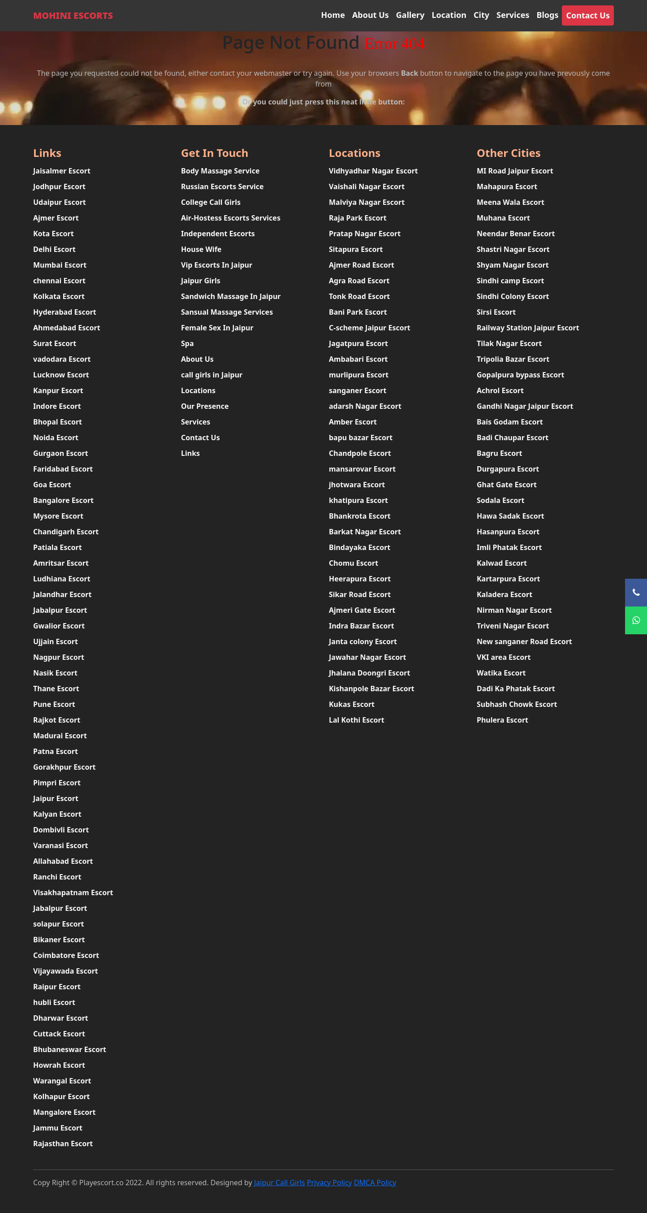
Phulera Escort (502, 720)
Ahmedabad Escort (66, 328)
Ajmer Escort (56, 218)
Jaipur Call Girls (279, 1182)
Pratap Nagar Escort (365, 233)
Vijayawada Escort (65, 971)
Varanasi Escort (60, 845)
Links (190, 453)
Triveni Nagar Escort (513, 626)
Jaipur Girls (200, 281)
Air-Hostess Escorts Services (230, 218)
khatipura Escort (358, 500)
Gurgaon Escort (60, 453)
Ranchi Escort (57, 877)
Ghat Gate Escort (507, 485)
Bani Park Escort (358, 312)
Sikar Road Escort (360, 594)
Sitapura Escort (356, 249)
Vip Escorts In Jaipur (216, 265)
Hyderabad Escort (64, 312)
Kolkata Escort (59, 296)
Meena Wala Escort (510, 202)
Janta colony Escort (363, 641)
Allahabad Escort (63, 861)
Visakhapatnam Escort (73, 892)
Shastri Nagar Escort (513, 249)
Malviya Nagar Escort (367, 202)
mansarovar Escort (362, 469)
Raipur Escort (57, 987)
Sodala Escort (500, 500)
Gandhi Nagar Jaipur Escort (525, 406)
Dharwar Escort (60, 1018)
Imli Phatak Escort (509, 547)
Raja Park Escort (358, 218)
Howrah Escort (59, 1065)
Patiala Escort (57, 547)
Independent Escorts (218, 233)
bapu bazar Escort (361, 437)
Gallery (410, 14)
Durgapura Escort (508, 469)
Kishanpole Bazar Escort (371, 688)
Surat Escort (54, 343)
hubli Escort (54, 1002)
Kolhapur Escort (61, 1096)
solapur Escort (58, 924)
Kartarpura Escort (508, 579)
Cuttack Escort (59, 1034)
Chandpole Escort (360, 453)
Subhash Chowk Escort (517, 704)
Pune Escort (54, 704)
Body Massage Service (220, 171)
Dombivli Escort (61, 830)
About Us (370, 14)
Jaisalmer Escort (62, 171)
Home (333, 14)
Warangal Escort (62, 1081)
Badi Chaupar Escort (512, 437)
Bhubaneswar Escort (69, 1049)
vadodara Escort (62, 359)
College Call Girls (211, 202)
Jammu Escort (57, 1128)
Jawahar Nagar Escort (367, 657)
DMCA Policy (375, 1182)
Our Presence (205, 406)
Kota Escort (53, 233)
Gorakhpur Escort (64, 767)
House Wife (201, 249)
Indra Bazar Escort (361, 626)
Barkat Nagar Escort (365, 532)
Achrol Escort (500, 390)
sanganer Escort (357, 390)
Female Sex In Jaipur (217, 328)
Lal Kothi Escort (356, 720)
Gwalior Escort (59, 626)
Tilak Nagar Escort (509, 343)
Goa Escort (52, 485)
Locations (198, 390)
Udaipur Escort (59, 202)
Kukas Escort (352, 704)
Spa (187, 343)
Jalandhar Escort (62, 594)
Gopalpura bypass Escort (520, 375)
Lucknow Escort (61, 375)
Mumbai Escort (59, 265)
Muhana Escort (503, 218)
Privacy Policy (329, 1182)
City (481, 14)
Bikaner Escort (59, 939)
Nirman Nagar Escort (514, 610)
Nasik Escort (55, 673)
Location (448, 14)
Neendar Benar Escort (516, 233)
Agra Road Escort (359, 281)
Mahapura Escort (507, 186)
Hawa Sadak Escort (510, 516)
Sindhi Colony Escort (513, 296)
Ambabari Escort (358, 359)
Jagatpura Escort (358, 343)
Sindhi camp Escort (510, 281)
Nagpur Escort (58, 657)
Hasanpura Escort (508, 532)
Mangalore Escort (64, 1112)
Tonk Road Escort (359, 296)
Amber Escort (353, 422)
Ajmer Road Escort (361, 265)
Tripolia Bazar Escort (513, 359)
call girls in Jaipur (211, 375)
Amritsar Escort (61, 563)
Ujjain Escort (55, 641)
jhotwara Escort (357, 485)
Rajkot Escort (56, 720)
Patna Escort (55, 751)
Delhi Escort (54, 249)
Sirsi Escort (496, 312)
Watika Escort (501, 673)
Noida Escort (55, 437)
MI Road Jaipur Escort (515, 171)
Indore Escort (57, 406)
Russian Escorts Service (222, 186)
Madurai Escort (60, 736)
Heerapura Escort (360, 579)
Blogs (547, 14)
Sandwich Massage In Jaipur (230, 296)
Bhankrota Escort (360, 516)
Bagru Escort (499, 453)
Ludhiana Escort (62, 579)
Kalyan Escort (57, 814)
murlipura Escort (358, 375)
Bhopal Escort (57, 422)
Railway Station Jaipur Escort (528, 328)
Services (512, 14)
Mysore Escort (58, 516)
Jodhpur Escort (59, 186)
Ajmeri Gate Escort (362, 610)
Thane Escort (56, 688)
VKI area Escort (504, 657)
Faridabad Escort (63, 469)
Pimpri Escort (57, 783)
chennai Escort (59, 281)
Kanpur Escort (58, 390)
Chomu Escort (353, 563)
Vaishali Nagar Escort (367, 186)
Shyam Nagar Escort (513, 265)
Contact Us (588, 15)
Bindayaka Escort (359, 547)
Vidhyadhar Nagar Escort (373, 171)
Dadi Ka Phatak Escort (516, 688)
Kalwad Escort (502, 563)
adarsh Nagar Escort (365, 406)
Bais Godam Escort (510, 422)
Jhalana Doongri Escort (369, 673)
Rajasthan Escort (63, 1143)
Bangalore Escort (63, 500)
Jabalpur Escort (60, 610)
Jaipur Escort (55, 798)
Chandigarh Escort (66, 532)
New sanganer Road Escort (524, 641)
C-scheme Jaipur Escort (369, 328)
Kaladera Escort (504, 594)
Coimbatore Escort (66, 955)
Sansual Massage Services (227, 312)
